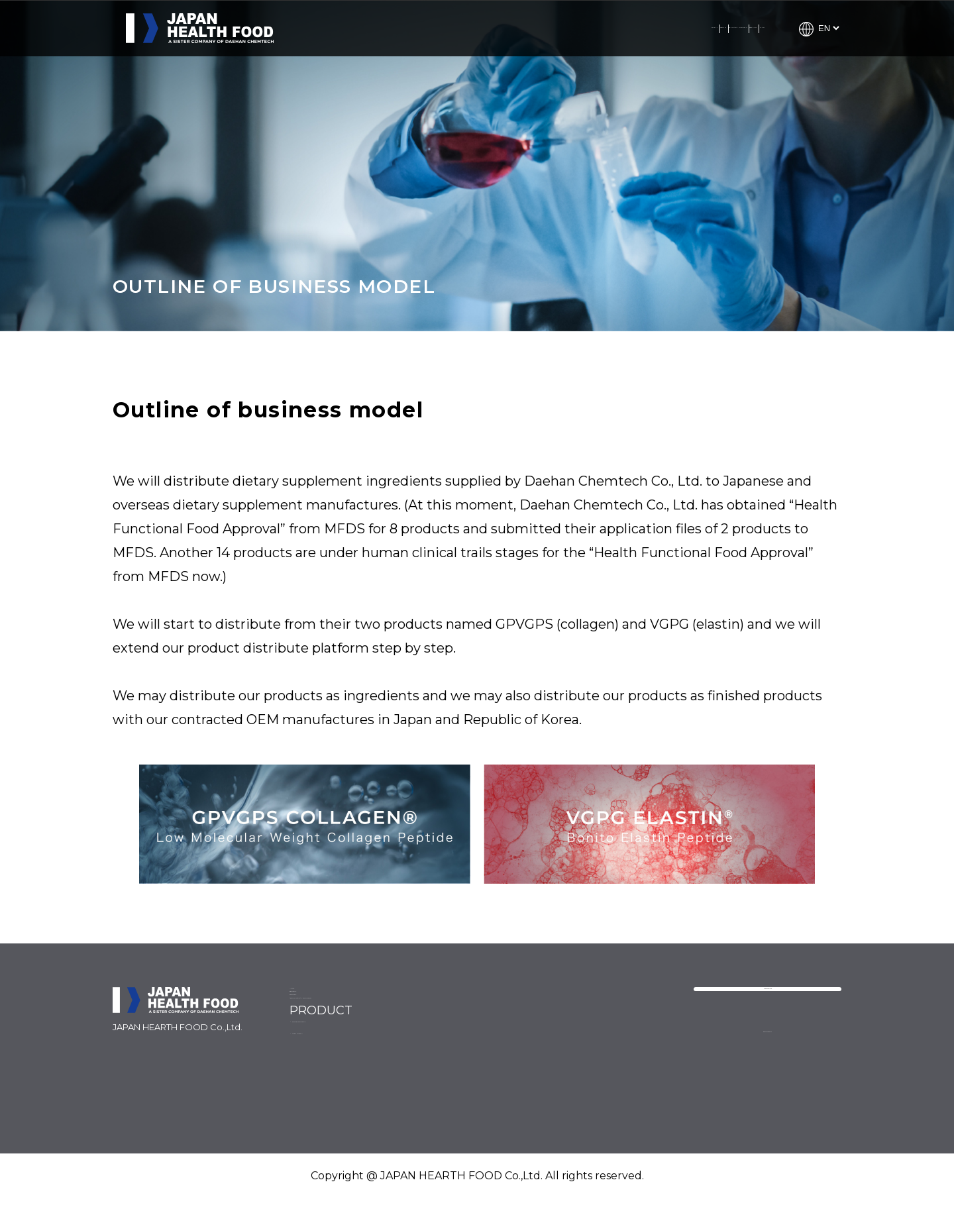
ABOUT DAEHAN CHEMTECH (543, 28)
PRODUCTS (660, 28)
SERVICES (431, 28)
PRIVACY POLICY (767, 1073)
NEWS (308, 1001)
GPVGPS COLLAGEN (603, 1021)
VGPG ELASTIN (588, 1049)
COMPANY (361, 28)
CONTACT (732, 28)
